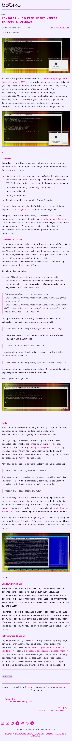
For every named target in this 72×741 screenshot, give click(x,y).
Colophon (8, 734)
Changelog (40, 734)
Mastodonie (60, 687)
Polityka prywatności (24, 734)
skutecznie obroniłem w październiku (46, 651)
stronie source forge (53, 219)
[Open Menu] (67, 5)
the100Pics (35, 736)
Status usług (61, 734)
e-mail (30, 687)
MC (45, 517)
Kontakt (49, 734)
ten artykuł (21, 209)
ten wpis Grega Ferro (42, 447)
